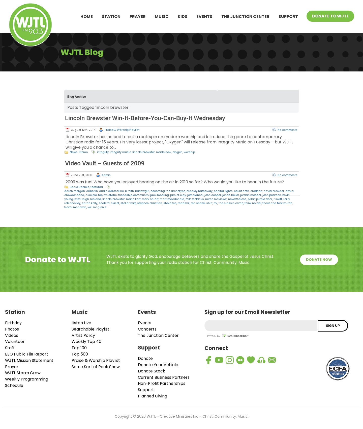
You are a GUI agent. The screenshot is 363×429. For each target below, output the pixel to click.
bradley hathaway (200, 191)
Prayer (138, 16)
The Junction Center (245, 16)
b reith (129, 191)
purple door (264, 199)
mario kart (133, 199)
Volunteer (15, 341)
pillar (251, 199)
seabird (104, 203)
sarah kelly (89, 203)
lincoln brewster (143, 152)
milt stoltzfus (195, 199)
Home (86, 16)
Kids (182, 16)
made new (163, 152)
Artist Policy (83, 335)
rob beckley (72, 203)
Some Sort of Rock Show (96, 367)
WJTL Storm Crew (23, 373)
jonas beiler (230, 195)
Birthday (13, 323)
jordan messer (250, 195)
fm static (110, 195)
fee (100, 195)
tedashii (184, 203)
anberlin (92, 191)
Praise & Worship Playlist (122, 130)
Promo (83, 152)
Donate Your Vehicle (158, 365)
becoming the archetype (167, 191)
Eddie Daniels (79, 187)
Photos (12, 329)
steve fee (169, 203)
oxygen (177, 152)
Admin (106, 175)
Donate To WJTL (330, 16)
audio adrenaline (111, 191)
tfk (215, 203)
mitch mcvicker (216, 199)
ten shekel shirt (202, 203)
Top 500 (80, 354)
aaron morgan (74, 191)
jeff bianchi (195, 195)
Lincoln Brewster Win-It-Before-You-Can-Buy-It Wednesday (145, 118)
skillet (115, 203)
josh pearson (271, 195)
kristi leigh (81, 199)
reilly (286, 199)
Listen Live (81, 323)
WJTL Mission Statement (29, 360)
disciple (91, 195)
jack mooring (159, 195)
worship (189, 152)
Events (204, 16)
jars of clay (178, 195)
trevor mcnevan (75, 207)
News (74, 152)
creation (256, 191)
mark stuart (150, 199)
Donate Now (319, 259)
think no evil (253, 203)
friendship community (133, 195)
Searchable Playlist (90, 329)
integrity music (120, 152)
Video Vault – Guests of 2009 (104, 163)
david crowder (273, 191)
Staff (10, 348)
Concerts (147, 329)
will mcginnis (97, 207)
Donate (145, 358)
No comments (287, 130)
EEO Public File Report (26, 354)
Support (288, 16)
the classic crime (231, 203)
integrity (103, 152)
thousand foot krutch (277, 203)
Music (162, 16)
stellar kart (128, 203)
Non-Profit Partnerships (161, 383)
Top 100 (79, 348)
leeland (95, 199)
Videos (11, 335)
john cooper (212, 195)
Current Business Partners (164, 377)
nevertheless (237, 199)
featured (96, 187)
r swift (278, 199)
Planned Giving (152, 396)
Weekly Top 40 (86, 341)
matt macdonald (172, 199)
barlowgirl (142, 191)
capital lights (223, 191)
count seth (241, 191)
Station (111, 16)
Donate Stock (151, 371)
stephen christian (149, 203)
